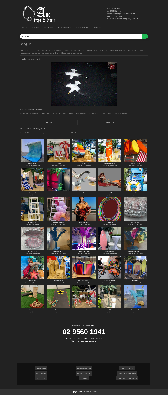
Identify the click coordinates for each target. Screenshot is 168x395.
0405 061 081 (115, 11)
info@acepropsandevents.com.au (122, 14)
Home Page (41, 369)
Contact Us (84, 379)
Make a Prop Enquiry (115, 16)
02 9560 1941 (114, 8)
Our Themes (41, 374)
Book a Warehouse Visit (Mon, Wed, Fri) (122, 19)
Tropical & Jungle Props (127, 374)
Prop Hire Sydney (84, 374)
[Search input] (81, 36)
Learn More (36, 166)
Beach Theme (111, 122)
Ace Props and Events (90, 392)
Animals (49, 122)
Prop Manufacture (84, 369)
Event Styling (41, 379)
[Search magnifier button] (145, 36)
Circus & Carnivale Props (127, 379)
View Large (29, 166)
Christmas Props (127, 369)
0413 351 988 (78, 339)
